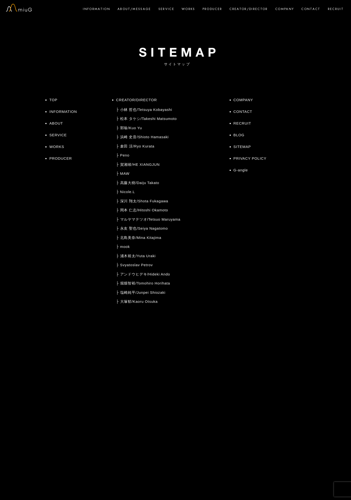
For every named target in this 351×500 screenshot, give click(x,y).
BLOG (239, 135)
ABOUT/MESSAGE (134, 9)
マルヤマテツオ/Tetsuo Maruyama (150, 219)
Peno (124, 155)
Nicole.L (127, 192)
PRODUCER (212, 9)
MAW (125, 173)
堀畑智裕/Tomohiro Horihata (145, 283)
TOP (53, 100)
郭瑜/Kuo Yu (131, 128)
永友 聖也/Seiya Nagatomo (144, 228)
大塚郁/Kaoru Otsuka (139, 301)
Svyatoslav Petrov (136, 265)
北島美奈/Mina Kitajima (140, 237)
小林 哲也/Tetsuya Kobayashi (146, 110)
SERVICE (166, 9)
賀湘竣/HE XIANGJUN (140, 164)
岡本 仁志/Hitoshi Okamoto (144, 210)
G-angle (241, 170)
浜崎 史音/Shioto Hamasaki (144, 137)
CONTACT (310, 9)
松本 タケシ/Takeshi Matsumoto (148, 119)
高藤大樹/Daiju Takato (139, 183)
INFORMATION (96, 9)
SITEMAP (242, 147)
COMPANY (284, 9)
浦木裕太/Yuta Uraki (138, 256)
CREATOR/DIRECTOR (248, 9)
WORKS (188, 9)
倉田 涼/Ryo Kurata (137, 146)
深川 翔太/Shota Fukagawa (144, 201)
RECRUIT (336, 9)
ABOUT (56, 123)
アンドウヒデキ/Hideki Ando (145, 274)
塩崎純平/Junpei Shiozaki (143, 292)
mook (125, 247)
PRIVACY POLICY (250, 158)
